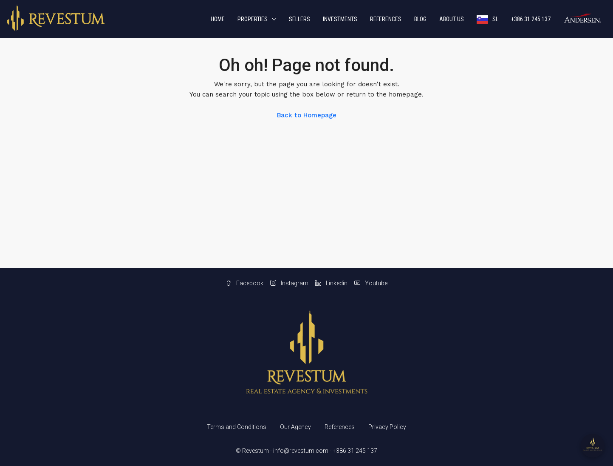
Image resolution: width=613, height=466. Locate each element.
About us (451, 19)
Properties (252, 19)
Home (218, 19)
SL (495, 19)
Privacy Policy (387, 426)
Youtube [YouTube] (370, 283)
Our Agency (295, 426)
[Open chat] (593, 445)
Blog (420, 19)
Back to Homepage (306, 115)
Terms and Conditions (236, 426)
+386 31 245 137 (531, 19)
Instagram (289, 283)
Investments (340, 19)
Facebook (244, 283)
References (385, 19)
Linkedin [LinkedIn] (331, 283)
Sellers (299, 19)
